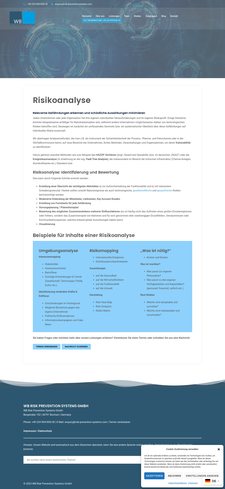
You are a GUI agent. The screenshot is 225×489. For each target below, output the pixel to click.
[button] (218, 449)
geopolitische (164, 190)
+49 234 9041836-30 (38, 4)
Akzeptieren (154, 475)
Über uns (100, 17)
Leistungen (114, 17)
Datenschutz (45, 430)
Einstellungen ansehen (202, 475)
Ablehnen (174, 475)
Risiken (137, 17)
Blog (164, 17)
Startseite (86, 17)
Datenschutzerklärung (177, 483)
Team (127, 17)
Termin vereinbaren (46, 346)
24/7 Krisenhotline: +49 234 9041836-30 (102, 21)
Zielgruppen (151, 17)
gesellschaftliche (142, 190)
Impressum (193, 483)
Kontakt (174, 17)
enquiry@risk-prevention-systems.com (73, 4)
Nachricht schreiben (76, 346)
